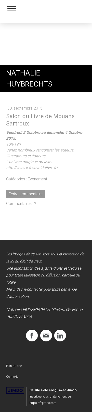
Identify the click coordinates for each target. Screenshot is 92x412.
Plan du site (14, 366)
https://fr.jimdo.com (42, 403)
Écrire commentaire (26, 194)
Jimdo (15, 390)
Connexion (13, 376)
